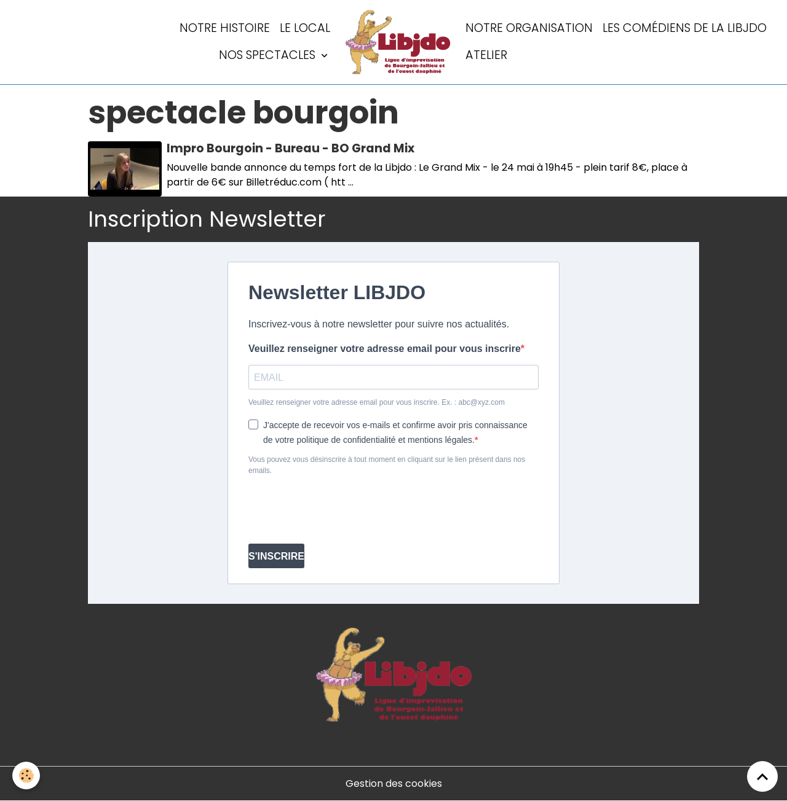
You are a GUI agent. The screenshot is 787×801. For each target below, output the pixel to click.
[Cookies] (26, 775)
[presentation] (341, 510)
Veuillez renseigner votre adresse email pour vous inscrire (384, 348)
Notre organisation (529, 28)
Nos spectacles (268, 55)
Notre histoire (225, 28)
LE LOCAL (305, 28)
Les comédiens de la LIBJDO (685, 28)
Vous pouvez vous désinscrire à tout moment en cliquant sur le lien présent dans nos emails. (386, 465)
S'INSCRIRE (276, 556)
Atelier (486, 55)
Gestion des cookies (394, 783)
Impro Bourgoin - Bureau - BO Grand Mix (290, 148)
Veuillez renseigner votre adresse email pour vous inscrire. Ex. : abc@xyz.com (376, 402)
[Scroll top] (762, 776)
